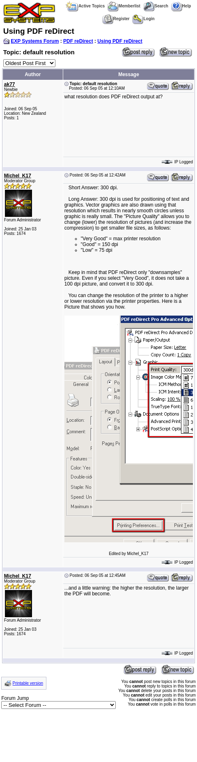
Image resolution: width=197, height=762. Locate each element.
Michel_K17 (17, 176)
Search (155, 6)
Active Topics (85, 6)
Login (143, 18)
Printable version (28, 683)
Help (181, 6)
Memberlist (124, 6)
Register (116, 18)
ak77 (9, 84)
